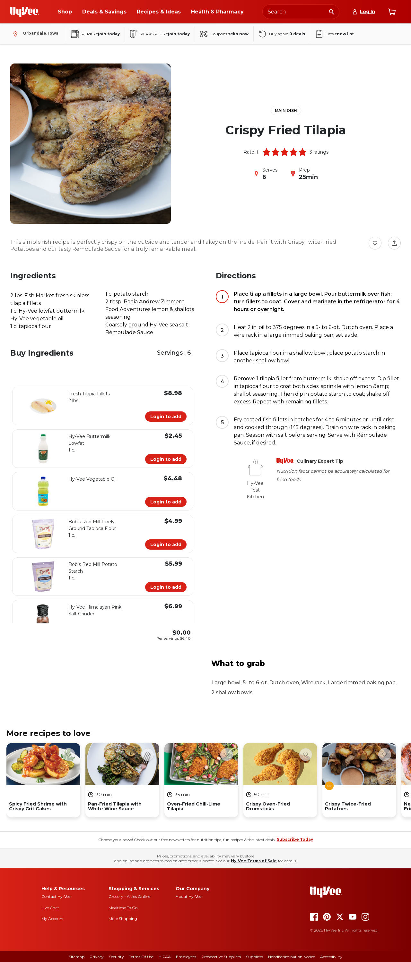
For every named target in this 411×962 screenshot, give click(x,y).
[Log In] (363, 11)
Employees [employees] (186, 956)
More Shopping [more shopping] (123, 918)
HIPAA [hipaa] (165, 956)
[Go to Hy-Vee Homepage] (24, 12)
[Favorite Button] (375, 243)
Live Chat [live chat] (50, 907)
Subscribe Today (295, 839)
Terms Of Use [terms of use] (141, 956)
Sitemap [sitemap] (76, 956)
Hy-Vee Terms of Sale (254, 860)
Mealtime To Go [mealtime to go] (123, 907)
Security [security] (116, 956)
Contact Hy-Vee (55, 896)
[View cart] (392, 11)
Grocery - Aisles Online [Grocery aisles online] (129, 896)
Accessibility (331, 956)
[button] (266, 152)
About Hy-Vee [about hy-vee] (188, 896)
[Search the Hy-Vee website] (300, 11)
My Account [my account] (52, 918)
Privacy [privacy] (97, 956)
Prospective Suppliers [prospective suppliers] (221, 956)
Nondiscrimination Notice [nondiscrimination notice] (291, 956)
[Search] (331, 11)
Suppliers (254, 956)
